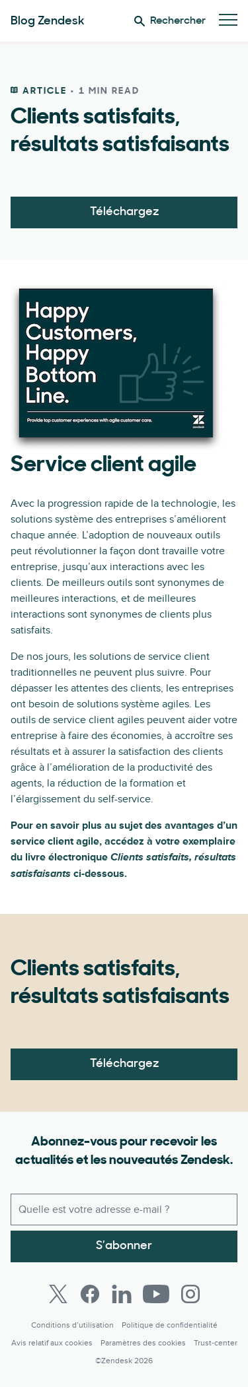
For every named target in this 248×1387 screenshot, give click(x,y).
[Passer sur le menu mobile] (228, 21)
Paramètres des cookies (143, 1343)
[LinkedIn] (121, 1294)
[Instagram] (190, 1294)
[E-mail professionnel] (124, 1209)
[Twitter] (58, 1294)
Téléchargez (124, 212)
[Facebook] (90, 1294)
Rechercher (170, 21)
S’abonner (124, 1246)
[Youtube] (156, 1294)
